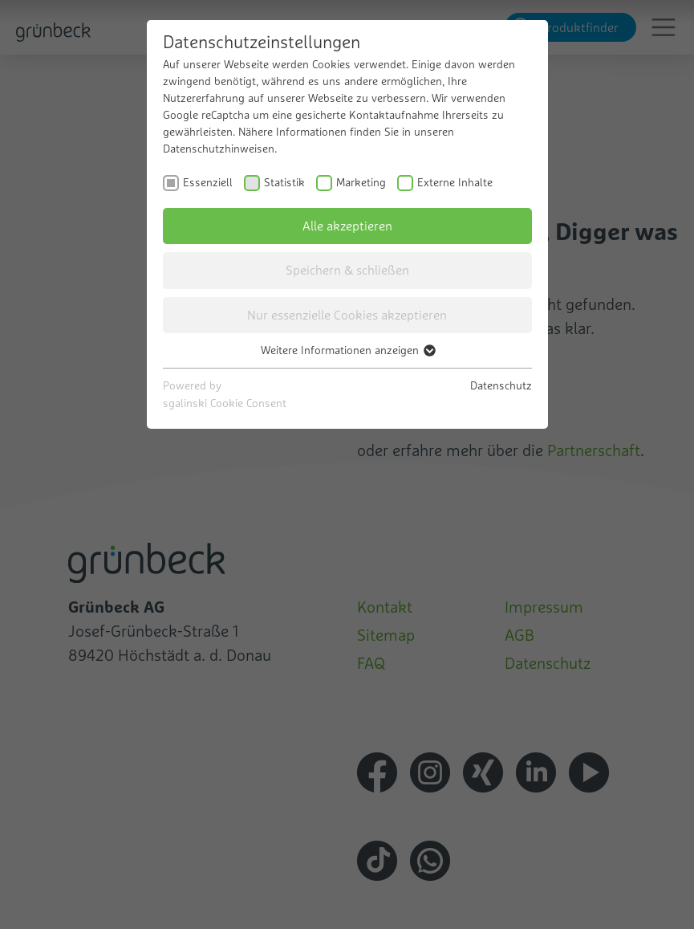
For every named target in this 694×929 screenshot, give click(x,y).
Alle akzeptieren (347, 225)
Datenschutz (501, 385)
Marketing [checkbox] (361, 182)
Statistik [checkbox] (284, 182)
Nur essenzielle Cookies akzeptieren (347, 315)
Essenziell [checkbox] (208, 182)
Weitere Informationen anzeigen (347, 350)
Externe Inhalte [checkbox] (455, 182)
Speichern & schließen (347, 270)
